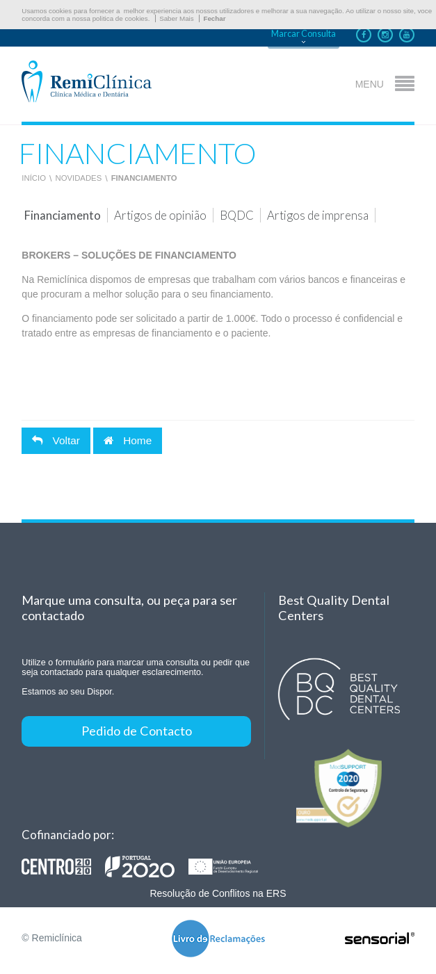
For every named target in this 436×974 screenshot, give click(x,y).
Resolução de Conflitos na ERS (218, 893)
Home (128, 440)
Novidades (78, 178)
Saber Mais (176, 18)
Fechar (214, 18)
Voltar (56, 440)
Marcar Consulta (303, 34)
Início (34, 178)
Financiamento (144, 178)
